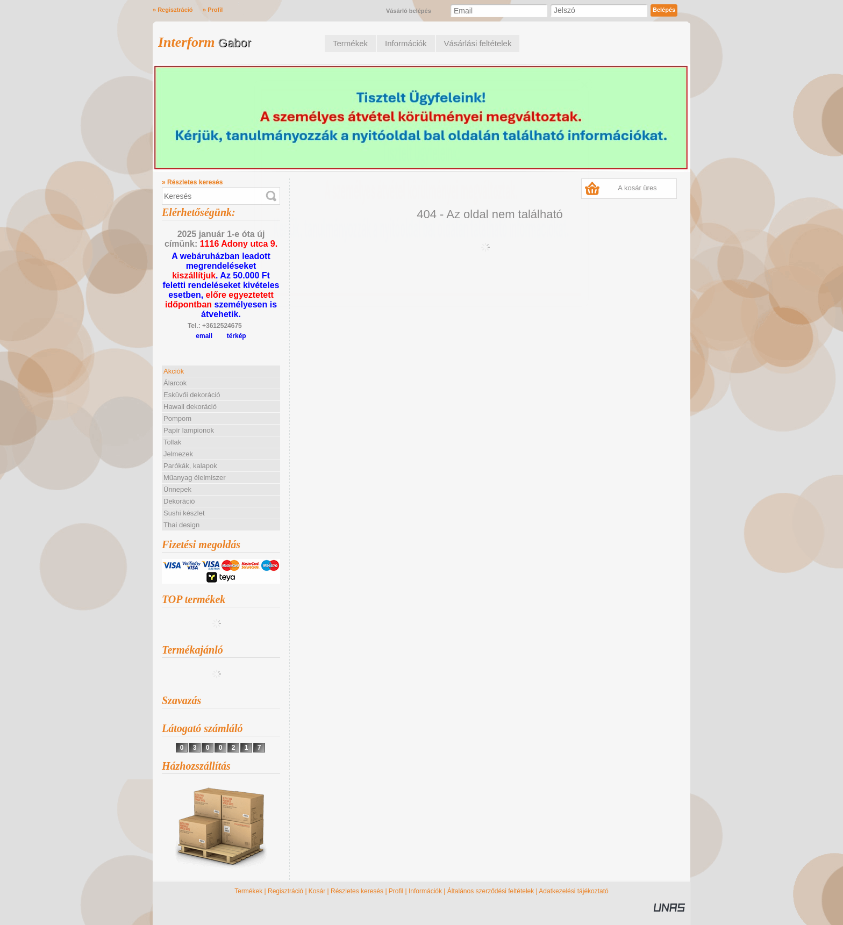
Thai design (181, 525)
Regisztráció (285, 891)
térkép (236, 336)
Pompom (177, 418)
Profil (396, 891)
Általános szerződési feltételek (490, 891)
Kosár (317, 891)
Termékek (248, 891)
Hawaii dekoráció (190, 407)
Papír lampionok (188, 430)
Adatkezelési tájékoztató (573, 891)
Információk (425, 891)
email (204, 336)
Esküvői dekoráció (191, 395)
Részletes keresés (357, 891)
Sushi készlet (184, 513)
